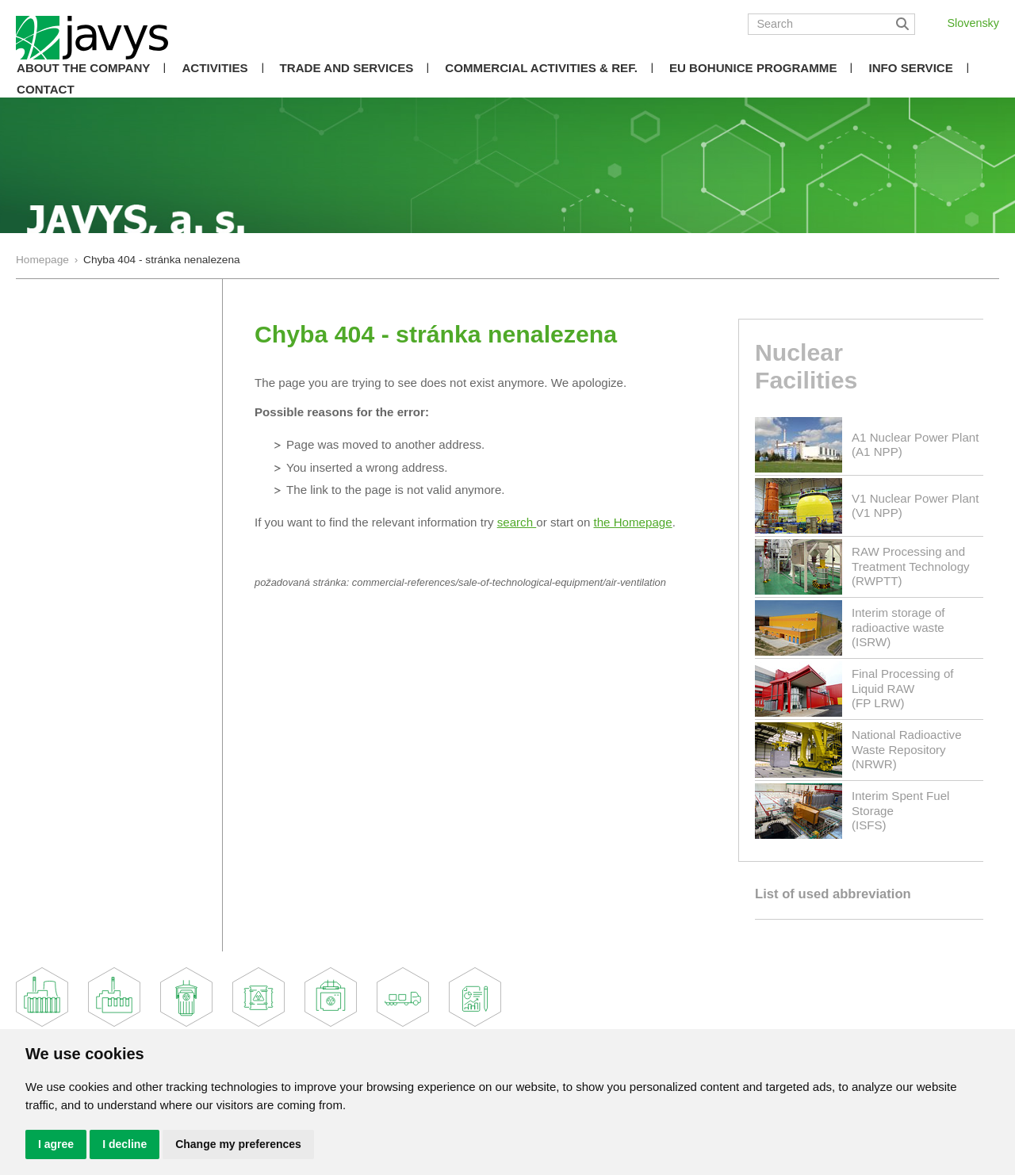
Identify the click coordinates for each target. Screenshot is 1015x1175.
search (517, 522)
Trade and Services (347, 68)
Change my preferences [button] (238, 1144)
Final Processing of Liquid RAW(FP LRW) (903, 688)
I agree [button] (56, 1144)
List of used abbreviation (833, 893)
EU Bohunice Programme (753, 68)
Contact (46, 89)
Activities (214, 68)
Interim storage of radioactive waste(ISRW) (898, 627)
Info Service (910, 68)
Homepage (42, 260)
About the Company (83, 68)
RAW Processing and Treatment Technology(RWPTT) (911, 566)
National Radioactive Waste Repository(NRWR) (907, 749)
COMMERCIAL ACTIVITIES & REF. (541, 68)
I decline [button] (124, 1144)
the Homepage (633, 522)
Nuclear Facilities (806, 366)
